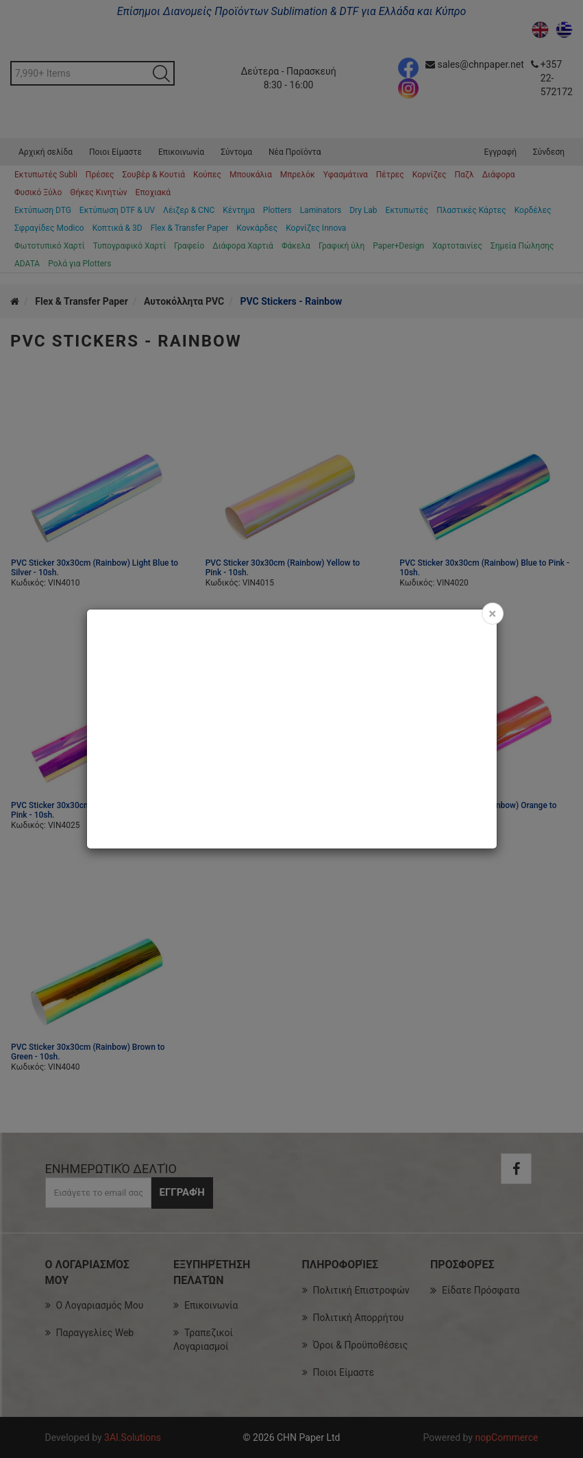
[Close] (492, 614)
